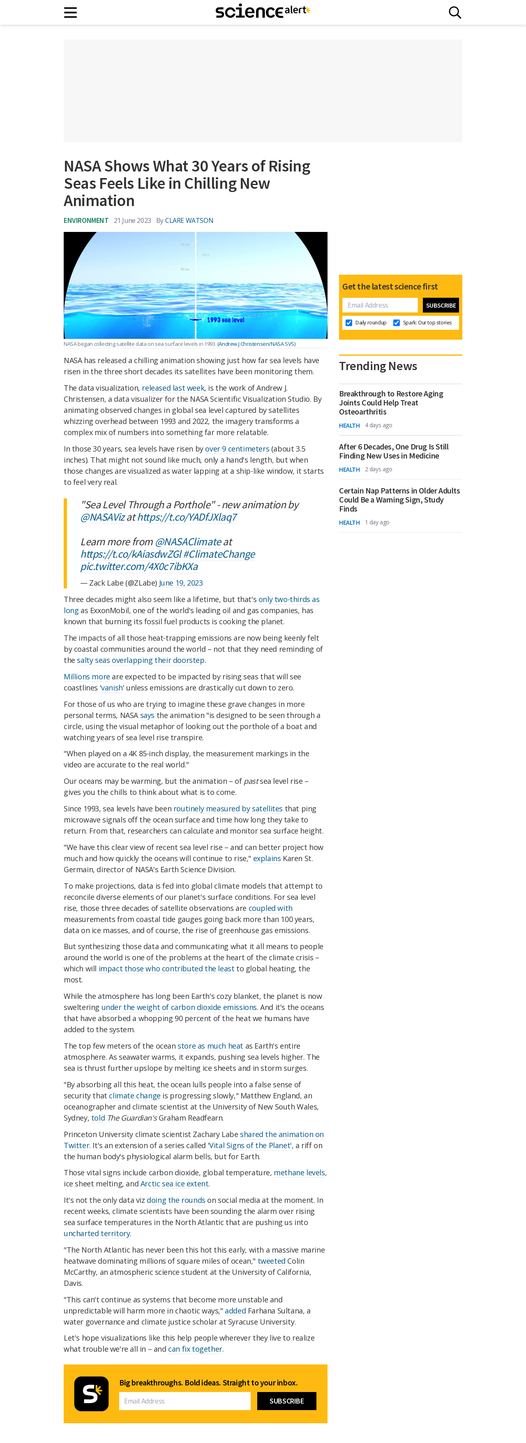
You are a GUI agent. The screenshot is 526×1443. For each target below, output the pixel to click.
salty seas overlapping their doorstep (140, 660)
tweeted (272, 1261)
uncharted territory (97, 1233)
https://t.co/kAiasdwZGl (130, 554)
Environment (86, 220)
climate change (134, 1095)
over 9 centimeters (237, 449)
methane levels (299, 1172)
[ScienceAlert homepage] (263, 12)
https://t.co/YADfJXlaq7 (186, 516)
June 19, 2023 (181, 583)
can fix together (195, 1349)
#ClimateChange (218, 554)
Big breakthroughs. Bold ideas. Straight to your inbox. (208, 1382)
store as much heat (210, 1046)
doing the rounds (176, 1200)
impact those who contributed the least (167, 968)
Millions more (87, 676)
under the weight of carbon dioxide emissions (179, 1007)
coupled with (271, 908)
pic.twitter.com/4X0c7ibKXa (139, 566)
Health (349, 425)
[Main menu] (71, 12)
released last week (173, 388)
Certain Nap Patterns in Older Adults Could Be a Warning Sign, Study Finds (399, 499)
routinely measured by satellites (228, 808)
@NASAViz (102, 516)
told (98, 1118)
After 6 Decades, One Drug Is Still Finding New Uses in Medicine (393, 451)
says (147, 715)
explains (267, 858)
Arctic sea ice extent (175, 1183)
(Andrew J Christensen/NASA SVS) (256, 343)
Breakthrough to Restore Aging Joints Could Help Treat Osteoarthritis (391, 402)
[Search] (455, 12)
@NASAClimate (188, 541)
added (235, 1311)
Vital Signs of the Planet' (250, 1145)
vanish (112, 688)
